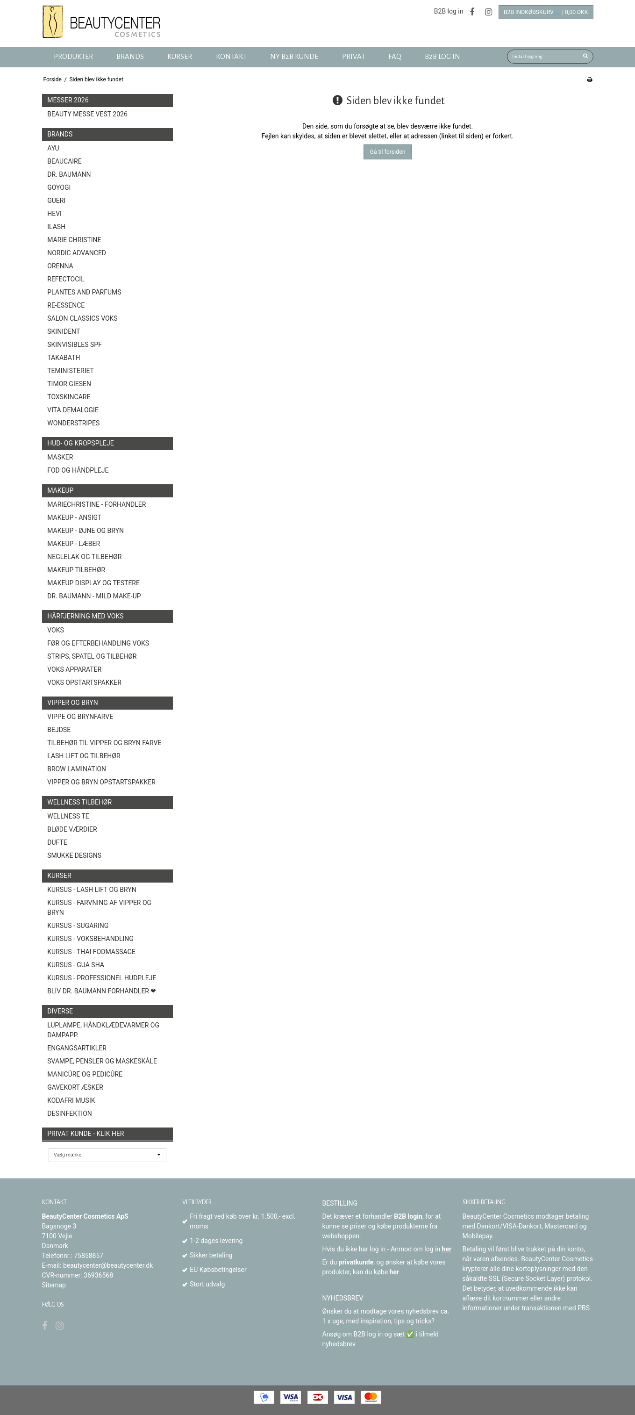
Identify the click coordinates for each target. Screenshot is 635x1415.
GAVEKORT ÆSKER (75, 1087)
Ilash (56, 226)
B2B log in (449, 11)
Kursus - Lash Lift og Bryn (91, 889)
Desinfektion (69, 1113)
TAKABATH (63, 357)
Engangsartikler (77, 1048)
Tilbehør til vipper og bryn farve (104, 743)
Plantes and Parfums (84, 292)
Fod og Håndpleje (77, 470)
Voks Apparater (74, 669)
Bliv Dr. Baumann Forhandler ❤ (101, 991)
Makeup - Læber (73, 543)
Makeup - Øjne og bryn (85, 530)
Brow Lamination (76, 769)
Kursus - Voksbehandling (90, 938)
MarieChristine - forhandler (96, 504)
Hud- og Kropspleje (80, 443)
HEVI (54, 213)
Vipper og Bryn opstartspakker (101, 782)
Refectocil (65, 279)
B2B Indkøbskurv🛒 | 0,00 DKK (546, 12)
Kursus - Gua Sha (75, 965)
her (447, 1249)
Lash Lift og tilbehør (83, 756)
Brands (59, 134)
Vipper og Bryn (72, 702)
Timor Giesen (69, 384)
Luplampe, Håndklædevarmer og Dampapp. (103, 1030)
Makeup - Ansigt (74, 517)
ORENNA (60, 266)
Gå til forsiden (388, 152)
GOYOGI (59, 187)
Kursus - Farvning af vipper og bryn (99, 907)
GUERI (56, 200)
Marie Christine (74, 240)
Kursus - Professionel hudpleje (101, 978)
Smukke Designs (74, 855)
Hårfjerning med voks (85, 616)
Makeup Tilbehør (76, 570)
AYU (53, 148)
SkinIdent (63, 331)
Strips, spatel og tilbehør (91, 656)
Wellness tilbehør (79, 802)
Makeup (60, 490)
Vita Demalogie (73, 410)
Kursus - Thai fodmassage (91, 951)
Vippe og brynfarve (80, 716)
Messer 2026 (67, 100)
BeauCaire (64, 161)
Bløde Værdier (72, 829)
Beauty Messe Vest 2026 (87, 114)
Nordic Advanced (76, 253)
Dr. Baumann (69, 174)
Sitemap (54, 1285)
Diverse (60, 1011)
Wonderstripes (73, 423)
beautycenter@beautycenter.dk (108, 1265)
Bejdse (59, 729)
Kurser (59, 875)
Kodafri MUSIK (71, 1100)
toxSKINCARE (68, 397)
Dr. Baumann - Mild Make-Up (94, 596)
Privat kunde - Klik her (85, 1133)
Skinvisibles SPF (74, 344)
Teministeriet (70, 370)
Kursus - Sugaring (77, 925)
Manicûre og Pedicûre (84, 1074)
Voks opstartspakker (84, 682)
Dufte (57, 842)
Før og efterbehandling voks (98, 643)
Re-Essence (66, 305)
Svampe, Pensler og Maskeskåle (102, 1061)
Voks (55, 630)
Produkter (73, 56)
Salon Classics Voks (82, 318)
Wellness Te (68, 816)
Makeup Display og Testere (93, 583)
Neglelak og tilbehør (84, 556)
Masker (60, 457)
